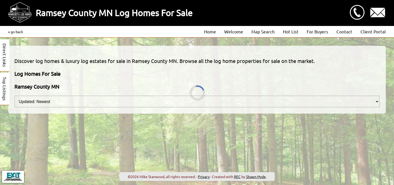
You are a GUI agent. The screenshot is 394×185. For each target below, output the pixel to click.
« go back (15, 31)
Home (210, 31)
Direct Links (4, 55)
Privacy (204, 176)
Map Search (263, 31)
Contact (344, 31)
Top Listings (4, 89)
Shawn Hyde (256, 176)
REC (237, 176)
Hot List (291, 31)
